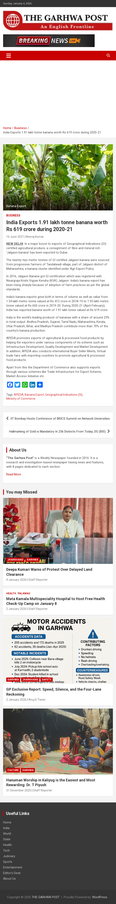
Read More (13, 474)
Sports (7, 862)
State (6, 839)
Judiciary (9, 856)
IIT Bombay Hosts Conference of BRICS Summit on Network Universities (60, 418)
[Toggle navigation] (8, 55)
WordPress (99, 897)
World (7, 834)
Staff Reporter (38, 579)
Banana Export (34, 394)
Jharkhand (15, 559)
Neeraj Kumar (35, 236)
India (6, 828)
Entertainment (12, 867)
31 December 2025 (18, 790)
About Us (9, 878)
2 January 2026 (16, 609)
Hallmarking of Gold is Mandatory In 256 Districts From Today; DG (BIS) (57, 431)
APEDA (18, 394)
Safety (46, 679)
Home (7, 822)
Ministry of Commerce (20, 398)
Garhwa (32, 559)
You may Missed (21, 492)
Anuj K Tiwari (36, 699)
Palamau (24, 593)
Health (11, 593)
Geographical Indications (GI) (63, 394)
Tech (6, 850)
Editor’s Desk (12, 873)
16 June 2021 (15, 236)
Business (13, 215)
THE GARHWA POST (46, 897)
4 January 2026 (16, 579)
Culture (13, 770)
